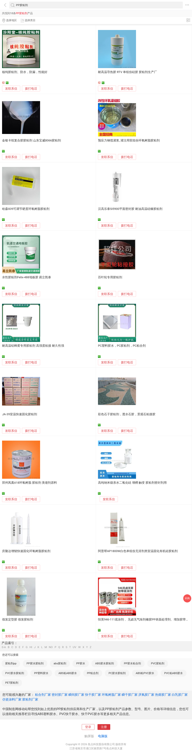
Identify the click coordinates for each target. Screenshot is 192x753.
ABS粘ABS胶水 (68, 673)
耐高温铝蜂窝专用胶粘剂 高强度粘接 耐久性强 (33, 345)
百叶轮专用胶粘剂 (110, 277)
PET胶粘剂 (11, 682)
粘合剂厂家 (43, 695)
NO (51, 647)
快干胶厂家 (93, 695)
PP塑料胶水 (41, 673)
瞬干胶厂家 (130, 695)
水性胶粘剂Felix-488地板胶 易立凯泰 (26, 277)
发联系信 (11, 88)
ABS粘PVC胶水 (145, 673)
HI (30, 647)
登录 (88, 727)
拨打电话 (31, 88)
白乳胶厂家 (180, 695)
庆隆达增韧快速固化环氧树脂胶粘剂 (26, 551)
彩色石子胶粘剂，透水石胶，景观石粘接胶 (126, 414)
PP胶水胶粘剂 (35, 663)
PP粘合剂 (92, 673)
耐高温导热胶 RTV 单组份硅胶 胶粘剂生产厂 (127, 72)
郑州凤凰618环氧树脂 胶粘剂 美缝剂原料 (29, 482)
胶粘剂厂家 (30, 699)
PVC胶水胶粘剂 (14, 673)
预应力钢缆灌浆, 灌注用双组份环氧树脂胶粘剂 (129, 140)
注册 (104, 727)
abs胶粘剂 (60, 663)
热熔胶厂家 (163, 695)
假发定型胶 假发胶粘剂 (17, 619)
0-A (4, 647)
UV (74, 647)
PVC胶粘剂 (157, 663)
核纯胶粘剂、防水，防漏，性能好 (24, 72)
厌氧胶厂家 (146, 695)
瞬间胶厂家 (76, 695)
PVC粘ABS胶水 (173, 673)
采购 (187, 598)
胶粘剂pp (10, 663)
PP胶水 (80, 663)
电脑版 (103, 736)
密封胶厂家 (60, 695)
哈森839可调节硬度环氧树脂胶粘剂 (25, 209)
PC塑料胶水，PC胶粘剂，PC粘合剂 (122, 345)
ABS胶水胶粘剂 (104, 663)
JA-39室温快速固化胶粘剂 (19, 414)
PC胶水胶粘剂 (117, 673)
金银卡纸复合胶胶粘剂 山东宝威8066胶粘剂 (31, 140)
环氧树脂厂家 (111, 695)
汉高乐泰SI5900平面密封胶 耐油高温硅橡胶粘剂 (130, 209)
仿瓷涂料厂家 (11, 699)
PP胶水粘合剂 (132, 663)
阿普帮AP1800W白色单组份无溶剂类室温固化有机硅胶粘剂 (138, 551)
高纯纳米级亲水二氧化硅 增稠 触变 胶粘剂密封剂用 (132, 482)
